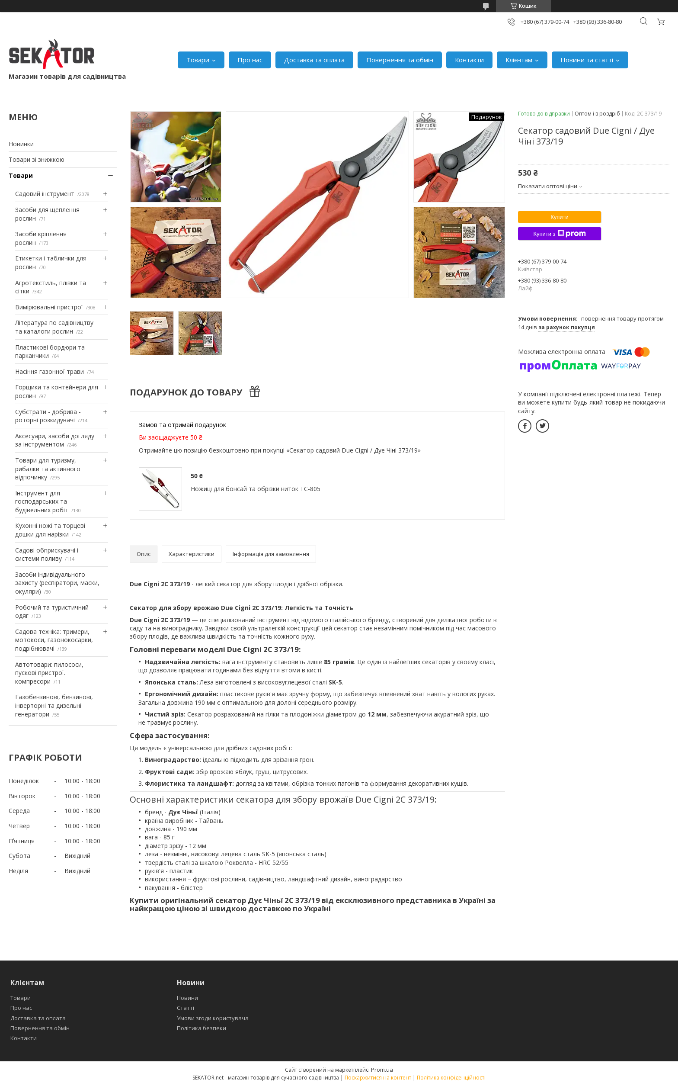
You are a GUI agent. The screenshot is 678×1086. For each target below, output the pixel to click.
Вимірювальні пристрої (49, 307)
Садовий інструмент (44, 194)
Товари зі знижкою (36, 159)
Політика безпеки (201, 1028)
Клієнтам (518, 59)
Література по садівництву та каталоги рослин (54, 326)
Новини (187, 998)
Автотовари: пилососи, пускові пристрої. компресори (49, 672)
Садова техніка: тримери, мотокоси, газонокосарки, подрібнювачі (54, 639)
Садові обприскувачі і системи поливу (46, 554)
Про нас (249, 59)
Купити (559, 217)
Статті (185, 1008)
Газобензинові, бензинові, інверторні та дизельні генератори (54, 705)
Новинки (21, 144)
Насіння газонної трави (49, 371)
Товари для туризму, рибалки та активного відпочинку (47, 468)
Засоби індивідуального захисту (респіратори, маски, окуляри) (57, 582)
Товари (197, 59)
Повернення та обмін (399, 59)
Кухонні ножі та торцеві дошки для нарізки (50, 529)
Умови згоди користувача (213, 1018)
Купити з (559, 234)
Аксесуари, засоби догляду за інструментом (54, 440)
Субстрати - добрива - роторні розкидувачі (48, 416)
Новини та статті (586, 59)
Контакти (469, 59)
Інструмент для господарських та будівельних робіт (41, 501)
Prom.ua (382, 1069)
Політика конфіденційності (451, 1077)
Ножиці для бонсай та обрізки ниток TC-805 (255, 489)
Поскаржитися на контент (378, 1077)
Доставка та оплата (314, 59)
